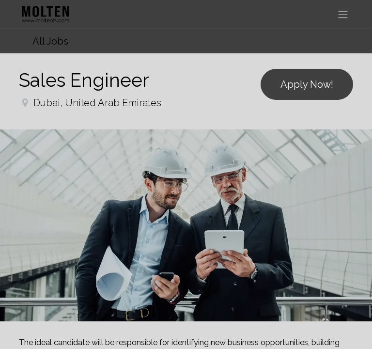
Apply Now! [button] (306, 84)
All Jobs (43, 41)
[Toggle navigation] (343, 14)
